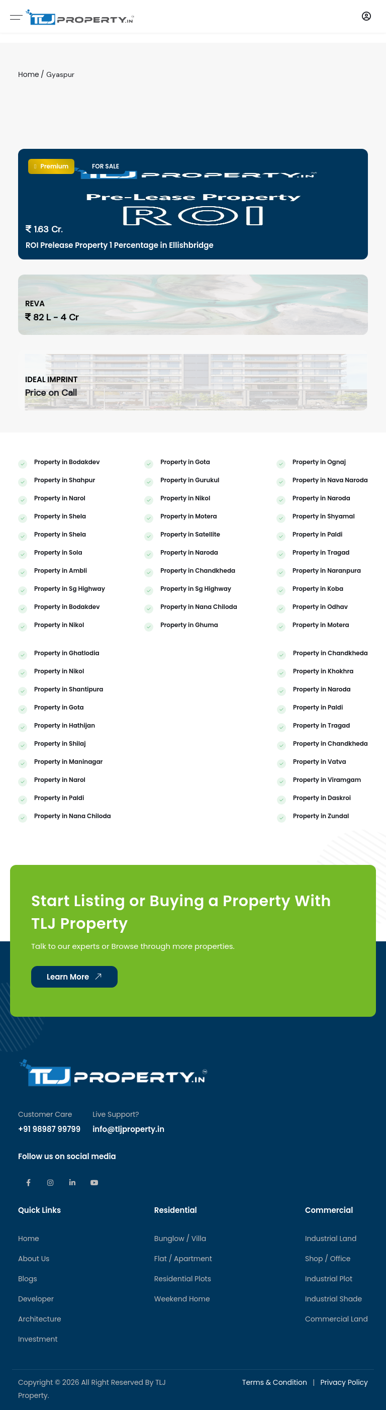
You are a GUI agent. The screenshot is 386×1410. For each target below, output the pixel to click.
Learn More (76, 1036)
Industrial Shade (333, 1359)
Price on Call (51, 393)
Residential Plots (182, 1339)
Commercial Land (336, 1379)
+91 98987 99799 (49, 1189)
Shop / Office (328, 1319)
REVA (35, 303)
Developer (36, 1359)
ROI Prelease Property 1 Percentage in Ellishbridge (120, 245)
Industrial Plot (328, 1339)
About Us (33, 1319)
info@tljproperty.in (128, 1189)
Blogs (27, 1339)
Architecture (39, 1379)
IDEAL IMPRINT (51, 379)
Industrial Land (330, 1299)
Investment (38, 1399)
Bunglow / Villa (180, 1299)
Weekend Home (182, 1359)
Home (28, 74)
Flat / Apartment (183, 1319)
